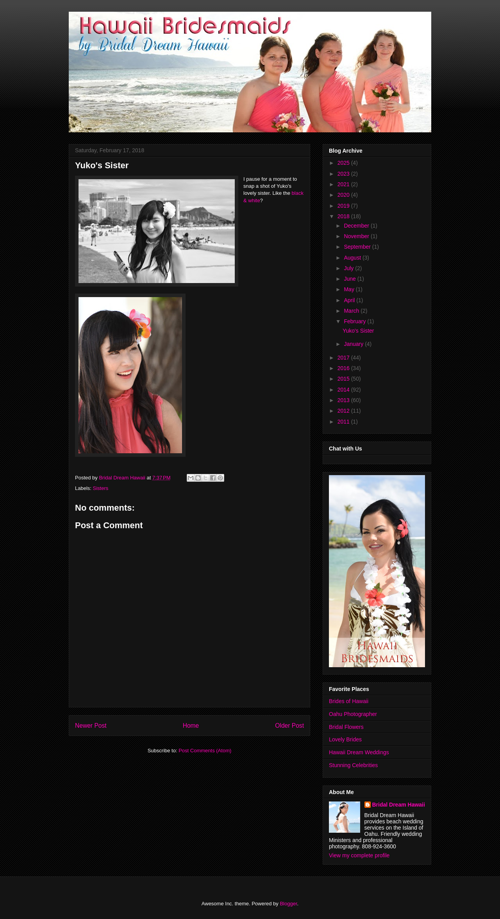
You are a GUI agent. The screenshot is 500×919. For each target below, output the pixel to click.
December (357, 226)
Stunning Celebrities (353, 765)
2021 (344, 184)
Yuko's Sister (358, 331)
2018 (344, 216)
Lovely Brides (345, 739)
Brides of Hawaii (348, 701)
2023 (344, 174)
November (357, 236)
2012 (344, 411)
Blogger (288, 904)
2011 (344, 422)
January (354, 344)
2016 (344, 368)
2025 (344, 163)
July (349, 268)
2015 (344, 379)
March (352, 311)
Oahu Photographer (353, 714)
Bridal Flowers (346, 727)
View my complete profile (359, 855)
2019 (344, 206)
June (350, 279)
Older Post (289, 725)
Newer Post (91, 725)
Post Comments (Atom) (205, 750)
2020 (344, 195)
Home (191, 725)
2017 (344, 357)
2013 (344, 400)
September (358, 247)
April (350, 300)
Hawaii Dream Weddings (359, 752)
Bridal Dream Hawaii (398, 804)
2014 (344, 389)
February (355, 321)
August (353, 258)
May (349, 289)
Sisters (101, 488)
